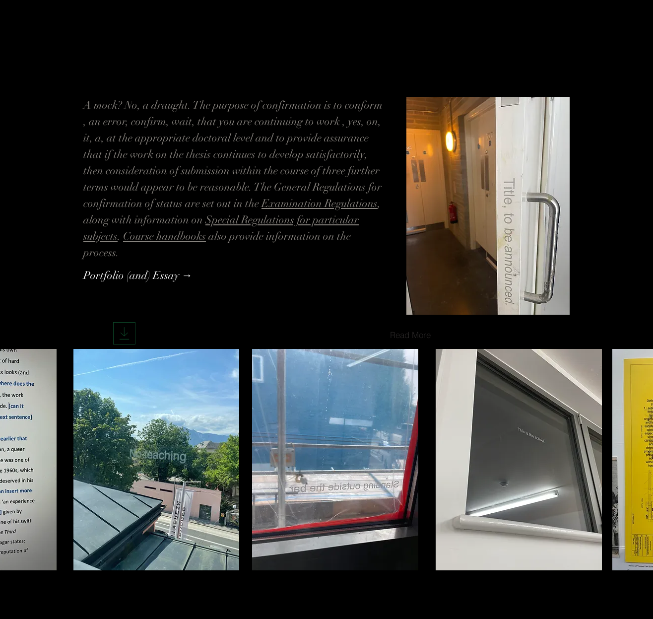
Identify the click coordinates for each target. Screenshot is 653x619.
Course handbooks (164, 236)
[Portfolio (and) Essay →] (138, 275)
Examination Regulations (319, 203)
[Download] (124, 333)
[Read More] (410, 334)
